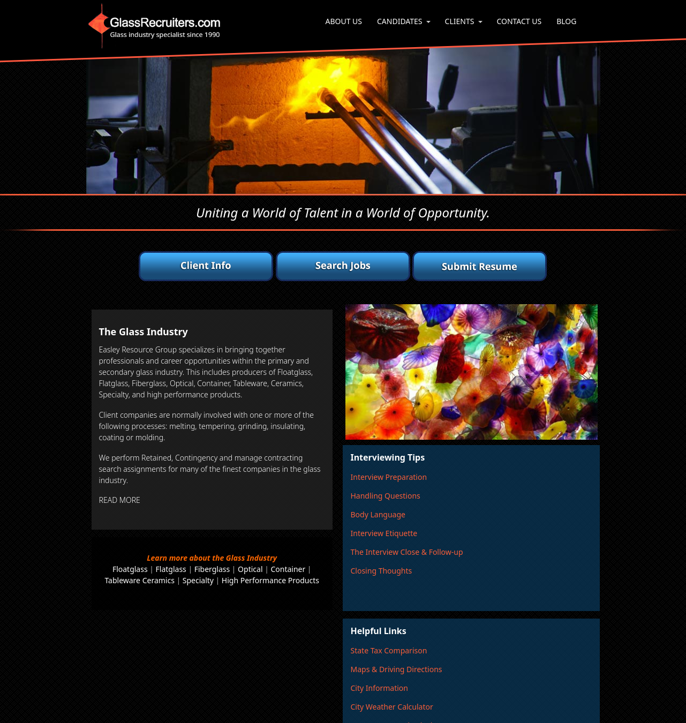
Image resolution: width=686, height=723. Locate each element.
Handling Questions (385, 496)
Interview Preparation (388, 477)
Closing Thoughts (381, 571)
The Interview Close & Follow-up (406, 552)
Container (287, 569)
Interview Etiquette (383, 533)
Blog (566, 21)
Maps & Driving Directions (396, 669)
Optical (250, 569)
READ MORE (119, 500)
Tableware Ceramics (139, 580)
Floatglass (130, 569)
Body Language (377, 514)
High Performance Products (270, 580)
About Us (343, 21)
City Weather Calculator (391, 707)
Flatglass (171, 569)
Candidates (400, 21)
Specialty (198, 580)
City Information (379, 688)
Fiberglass (212, 569)
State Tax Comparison (388, 650)
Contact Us (518, 21)
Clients (459, 21)
